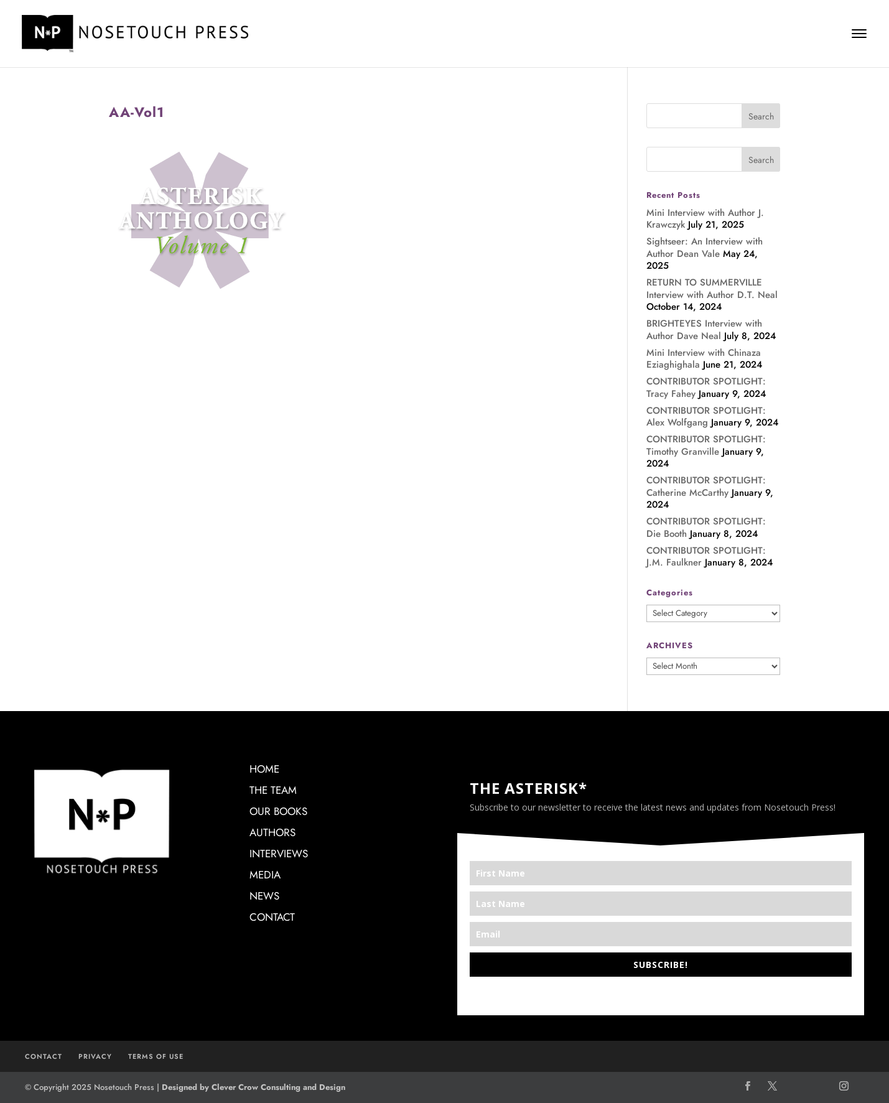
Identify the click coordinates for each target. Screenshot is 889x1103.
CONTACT (272, 917)
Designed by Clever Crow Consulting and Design (253, 1087)
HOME (264, 768)
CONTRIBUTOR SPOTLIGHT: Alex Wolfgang (706, 417)
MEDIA (265, 874)
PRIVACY (95, 1056)
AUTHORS (272, 832)
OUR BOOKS (278, 811)
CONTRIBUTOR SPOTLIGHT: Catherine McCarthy (706, 486)
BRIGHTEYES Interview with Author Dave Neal (704, 330)
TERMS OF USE (156, 1056)
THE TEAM (273, 790)
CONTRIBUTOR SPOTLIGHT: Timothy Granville (706, 445)
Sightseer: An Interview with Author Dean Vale (704, 248)
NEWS (264, 895)
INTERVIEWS (278, 853)
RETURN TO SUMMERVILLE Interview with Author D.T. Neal (712, 289)
